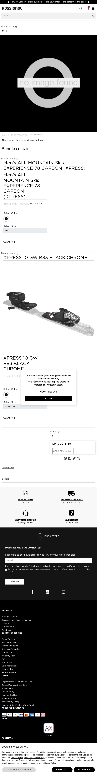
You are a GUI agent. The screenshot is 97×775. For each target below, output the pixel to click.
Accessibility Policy (10, 702)
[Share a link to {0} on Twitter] (75, 458)
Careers (5, 623)
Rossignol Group (9, 617)
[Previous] (8, 2)
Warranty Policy (9, 698)
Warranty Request (10, 656)
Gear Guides (7, 669)
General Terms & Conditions (14, 685)
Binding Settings (9, 673)
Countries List (48, 392)
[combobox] (45, 16)
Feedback (6, 630)
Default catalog (9, 159)
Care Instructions (9, 666)
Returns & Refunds (10, 649)
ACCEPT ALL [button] (84, 769)
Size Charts (7, 663)
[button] (79, 458)
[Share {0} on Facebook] (70, 458)
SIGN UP (15, 582)
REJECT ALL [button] (62, 769)
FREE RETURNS (25, 500)
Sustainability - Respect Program (17, 620)
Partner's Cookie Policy (34, 757)
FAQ (3, 659)
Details (5, 479)
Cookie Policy (8, 692)
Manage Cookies (9, 695)
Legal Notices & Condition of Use (17, 682)
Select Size (9, 226)
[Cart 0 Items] (89, 8)
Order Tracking (8, 639)
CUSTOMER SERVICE (25, 520)
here (4, 760)
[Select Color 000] (6, 219)
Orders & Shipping (10, 646)
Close (48, 399)
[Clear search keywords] (93, 16)
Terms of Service (77, 566)
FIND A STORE (51, 536)
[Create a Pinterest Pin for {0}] (66, 458)
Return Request (9, 643)
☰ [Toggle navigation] (93, 8)
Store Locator (8, 627)
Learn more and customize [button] (19, 769)
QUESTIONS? (71, 520)
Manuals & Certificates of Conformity (19, 705)
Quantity (55, 431)
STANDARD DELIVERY (72, 500)
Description (8, 468)
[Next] (89, 2)
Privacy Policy (60, 566)
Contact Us (7, 653)
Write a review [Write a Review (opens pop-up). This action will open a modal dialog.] (36, 135)
